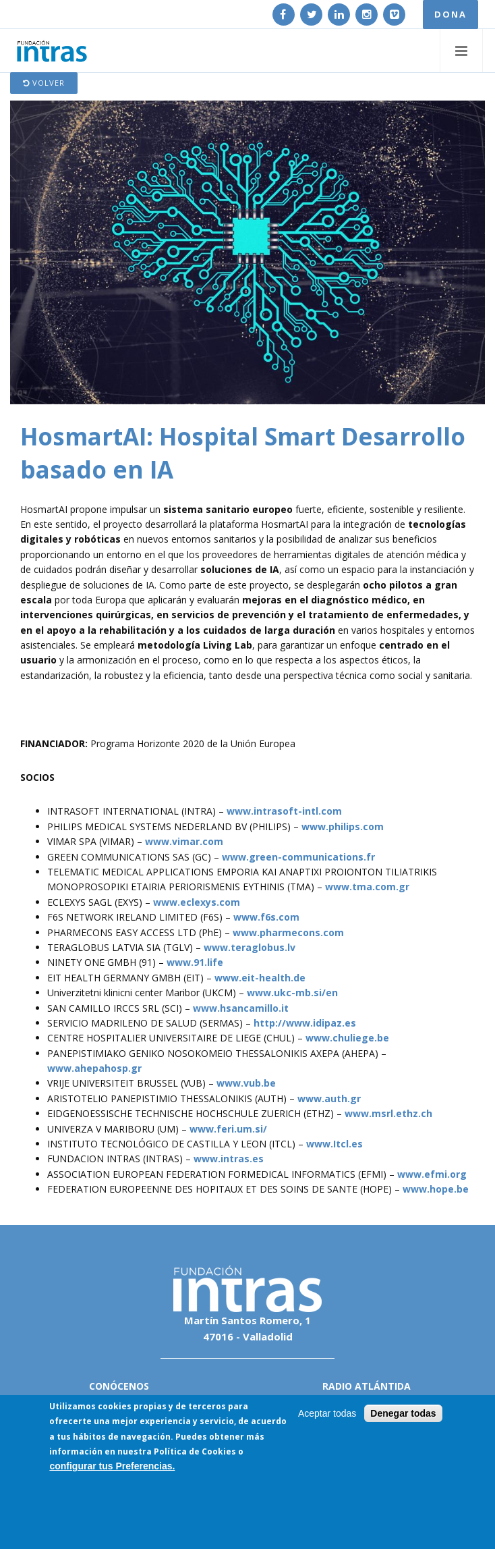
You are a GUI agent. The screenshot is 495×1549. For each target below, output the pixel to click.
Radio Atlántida (366, 1386)
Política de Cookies (195, 1453)
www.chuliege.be (347, 1037)
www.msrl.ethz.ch (388, 1113)
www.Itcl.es (334, 1143)
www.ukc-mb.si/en (292, 992)
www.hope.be (436, 1189)
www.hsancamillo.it (241, 1008)
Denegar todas (403, 1414)
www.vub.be (246, 1083)
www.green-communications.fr (298, 856)
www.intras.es (229, 1158)
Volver (44, 83)
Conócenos (119, 1386)
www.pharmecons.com (288, 932)
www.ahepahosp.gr (94, 1068)
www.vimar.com (184, 841)
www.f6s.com (266, 917)
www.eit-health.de (259, 977)
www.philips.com (342, 826)
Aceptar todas (327, 1414)
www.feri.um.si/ (228, 1128)
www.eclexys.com (196, 902)
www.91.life (195, 962)
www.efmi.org (432, 1174)
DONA (450, 14)
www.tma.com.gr (367, 886)
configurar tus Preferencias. (112, 1467)
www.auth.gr (329, 1098)
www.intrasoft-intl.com (284, 811)
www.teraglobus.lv (249, 947)
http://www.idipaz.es (305, 1022)
